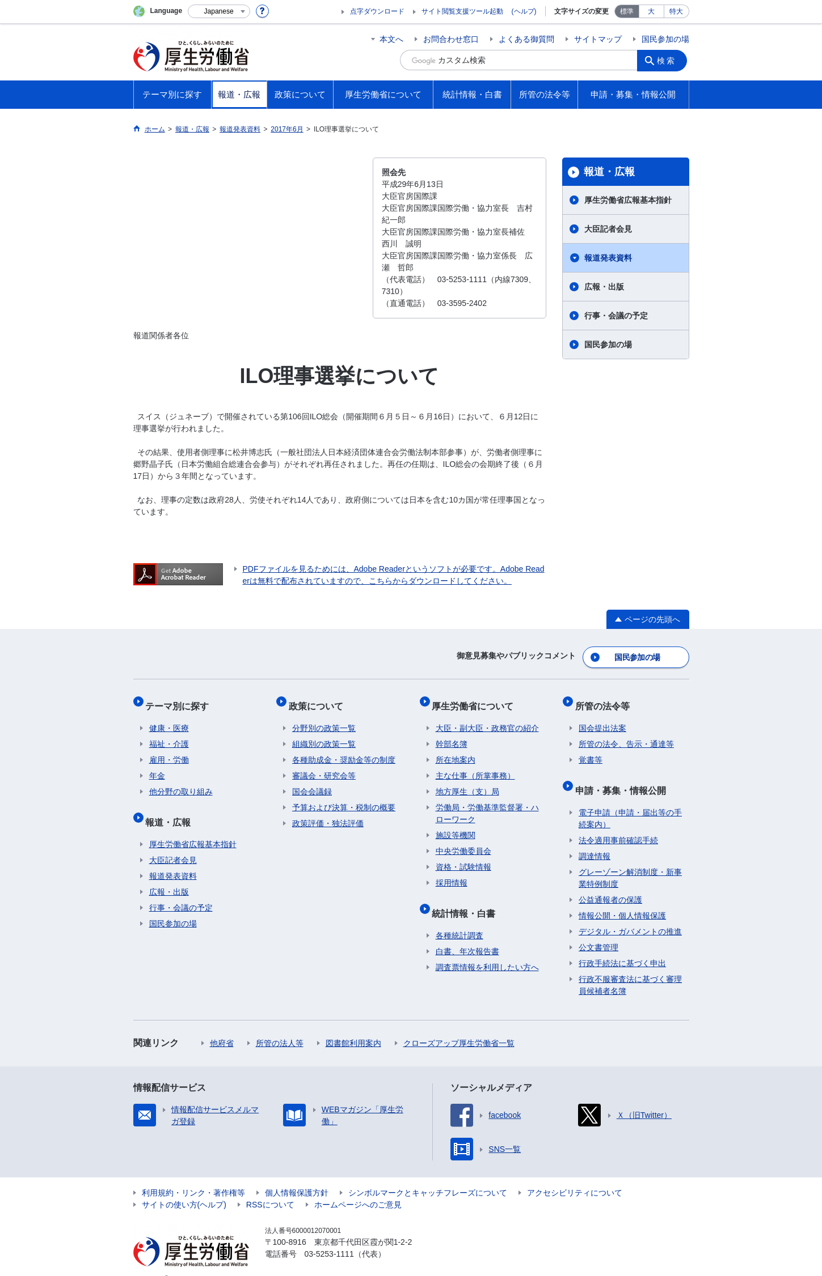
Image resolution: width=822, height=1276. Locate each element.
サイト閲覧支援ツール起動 (462, 11)
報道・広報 (609, 171)
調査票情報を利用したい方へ (487, 949)
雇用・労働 (169, 749)
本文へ (391, 39)
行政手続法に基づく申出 (622, 945)
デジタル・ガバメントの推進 (630, 913)
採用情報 (451, 872)
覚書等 (590, 749)
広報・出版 (604, 286)
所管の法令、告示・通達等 (626, 733)
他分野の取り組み (181, 781)
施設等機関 (455, 825)
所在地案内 (455, 749)
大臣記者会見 (608, 228)
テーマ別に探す (181, 699)
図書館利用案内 (353, 1025)
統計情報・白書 (467, 899)
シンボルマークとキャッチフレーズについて (427, 1175)
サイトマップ (598, 39)
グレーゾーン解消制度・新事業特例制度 (630, 860)
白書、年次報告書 (467, 933)
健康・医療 (169, 717)
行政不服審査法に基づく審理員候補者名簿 (630, 967)
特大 (676, 11)
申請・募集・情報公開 (624, 776)
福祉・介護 (169, 733)
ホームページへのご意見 (358, 1187)
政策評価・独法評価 (328, 813)
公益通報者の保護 (610, 882)
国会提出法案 (602, 717)
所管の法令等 (606, 699)
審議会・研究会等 (324, 765)
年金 (157, 765)
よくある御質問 (526, 39)
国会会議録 (312, 781)
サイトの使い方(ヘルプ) (184, 1187)
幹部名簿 (451, 733)
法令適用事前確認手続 (618, 822)
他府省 (222, 1025)
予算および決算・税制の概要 (343, 797)
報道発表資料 (608, 257)
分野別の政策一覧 (324, 717)
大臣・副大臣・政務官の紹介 (487, 717)
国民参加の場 (665, 39)
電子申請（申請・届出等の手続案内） (630, 800)
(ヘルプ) (524, 11)
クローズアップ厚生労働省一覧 (459, 1025)
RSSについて (270, 1187)
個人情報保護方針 (296, 1175)
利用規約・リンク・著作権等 (193, 1175)
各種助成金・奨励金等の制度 (343, 749)
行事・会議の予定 (616, 315)
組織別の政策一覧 (324, 733)
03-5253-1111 (329, 1236)
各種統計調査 (459, 917)
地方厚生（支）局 (467, 781)
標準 (627, 11)
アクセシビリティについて (574, 1175)
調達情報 (594, 838)
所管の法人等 (279, 1025)
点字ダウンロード (377, 11)
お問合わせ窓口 (451, 39)
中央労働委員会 (463, 840)
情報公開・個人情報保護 (622, 898)
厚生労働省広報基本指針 (628, 200)
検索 (668, 60)
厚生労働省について (476, 699)
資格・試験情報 (463, 856)
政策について (319, 699)
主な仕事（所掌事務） (475, 765)
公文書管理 (598, 929)
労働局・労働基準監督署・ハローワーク (487, 803)
